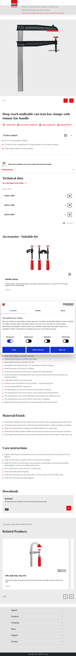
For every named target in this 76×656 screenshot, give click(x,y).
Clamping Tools (53, 7)
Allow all (62, 350)
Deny (14, 350)
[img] (38, 58)
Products (44, 7)
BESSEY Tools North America (31, 7)
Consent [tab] (13, 310)
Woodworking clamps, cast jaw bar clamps (36, 10)
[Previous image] (66, 100)
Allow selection (38, 350)
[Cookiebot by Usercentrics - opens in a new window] (64, 304)
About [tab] (62, 310)
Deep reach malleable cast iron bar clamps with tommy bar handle (43, 13)
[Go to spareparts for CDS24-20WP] (70, 215)
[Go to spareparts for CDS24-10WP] (70, 196)
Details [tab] (38, 310)
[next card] (71, 597)
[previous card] (66, 597)
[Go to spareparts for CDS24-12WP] (70, 205)
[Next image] (71, 100)
